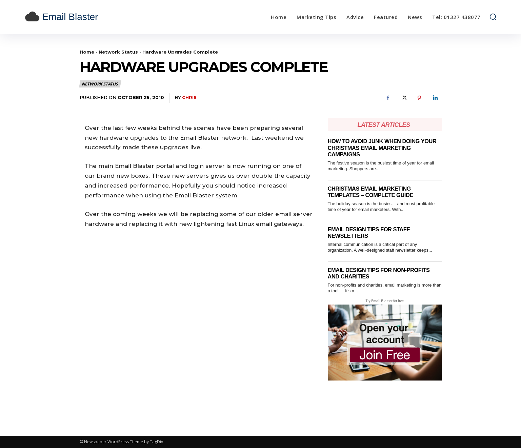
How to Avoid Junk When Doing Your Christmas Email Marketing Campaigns (384, 148)
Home (87, 52)
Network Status (118, 52)
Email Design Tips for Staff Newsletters (370, 232)
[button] (493, 16)
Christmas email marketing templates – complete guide (372, 192)
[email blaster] (84, 16)
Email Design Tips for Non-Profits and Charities (380, 273)
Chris (189, 97)
